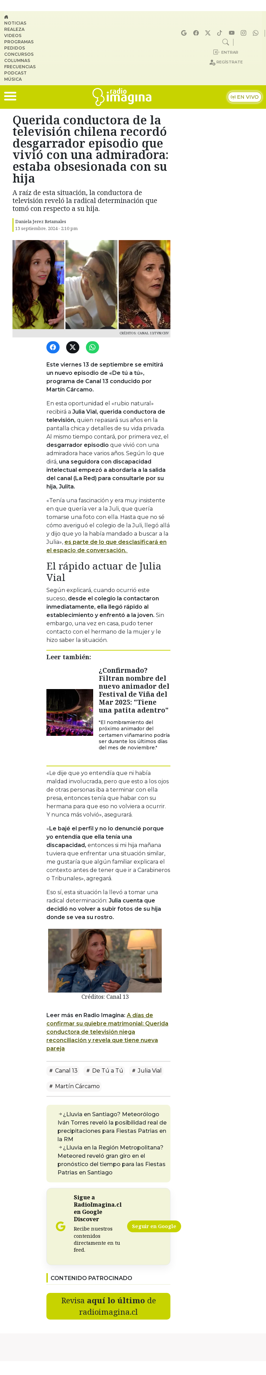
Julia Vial (146, 1070)
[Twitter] (74, 347)
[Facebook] (54, 347)
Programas (19, 41)
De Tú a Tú (104, 1070)
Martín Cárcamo (74, 1086)
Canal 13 (63, 1070)
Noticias (15, 23)
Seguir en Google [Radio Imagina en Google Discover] (154, 1226)
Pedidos (14, 48)
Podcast (15, 73)
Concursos (19, 54)
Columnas (17, 60)
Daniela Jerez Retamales (40, 221)
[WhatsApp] (93, 347)
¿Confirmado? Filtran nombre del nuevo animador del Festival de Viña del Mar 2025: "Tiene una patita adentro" (134, 690)
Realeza (14, 29)
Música (13, 79)
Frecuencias (20, 66)
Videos (12, 35)
